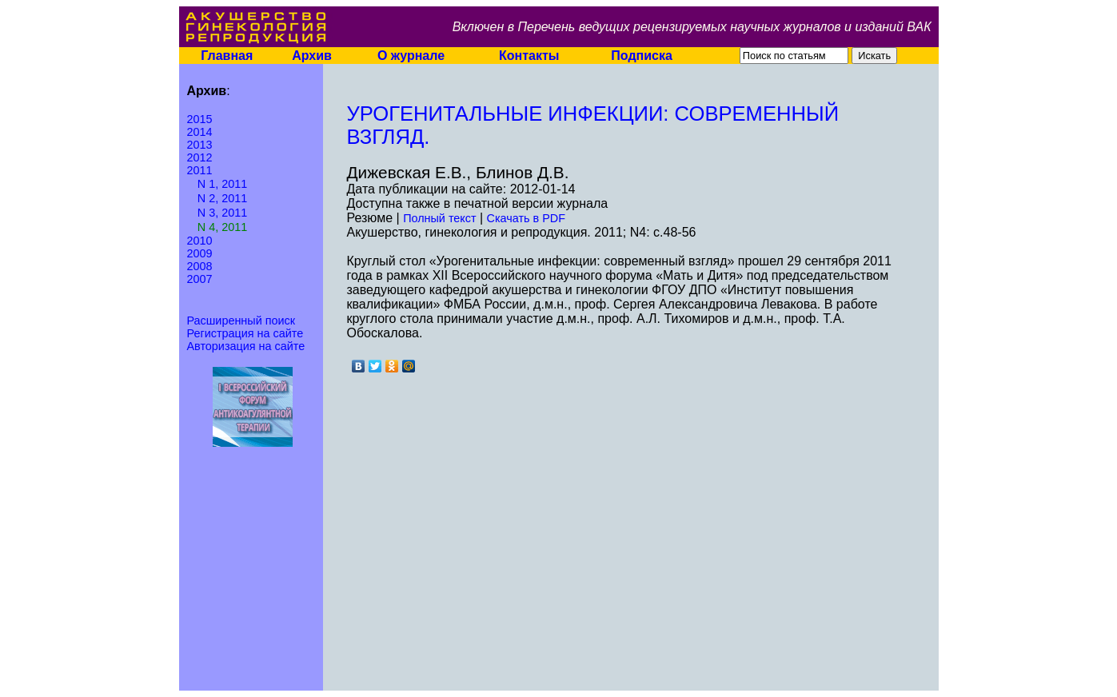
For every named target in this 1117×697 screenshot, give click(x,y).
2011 (200, 170)
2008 (200, 266)
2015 (200, 119)
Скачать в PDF (526, 218)
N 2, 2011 (222, 198)
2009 (200, 253)
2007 (200, 279)
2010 (200, 240)
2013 (200, 144)
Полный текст (439, 218)
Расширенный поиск (241, 320)
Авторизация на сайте (246, 346)
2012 (200, 157)
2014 (200, 131)
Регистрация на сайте (245, 333)
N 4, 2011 (222, 227)
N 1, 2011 (222, 183)
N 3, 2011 (222, 212)
